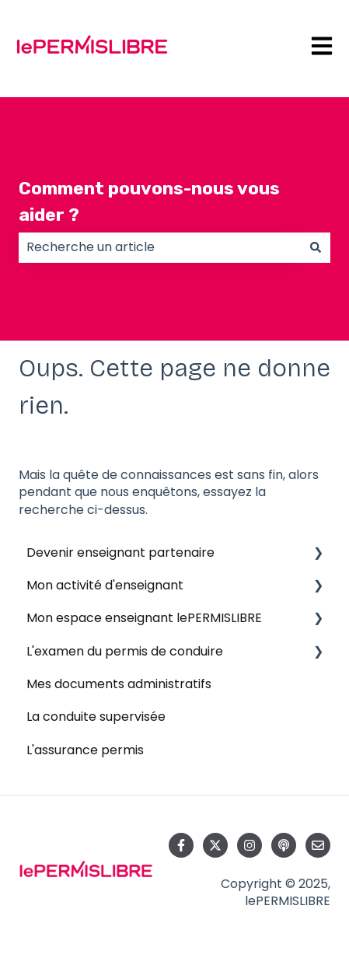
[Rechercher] (315, 247)
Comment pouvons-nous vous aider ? (149, 201)
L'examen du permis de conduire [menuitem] (124, 651)
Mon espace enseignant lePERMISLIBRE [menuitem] (144, 618)
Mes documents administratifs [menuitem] (118, 684)
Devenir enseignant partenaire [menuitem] (120, 552)
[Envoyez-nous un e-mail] (317, 845)
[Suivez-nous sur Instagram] (249, 845)
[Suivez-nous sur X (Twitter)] (215, 845)
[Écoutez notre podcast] (283, 845)
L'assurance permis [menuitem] (85, 750)
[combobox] (160, 247)
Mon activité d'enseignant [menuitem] (104, 585)
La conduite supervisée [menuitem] (96, 716)
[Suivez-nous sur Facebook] (181, 845)
